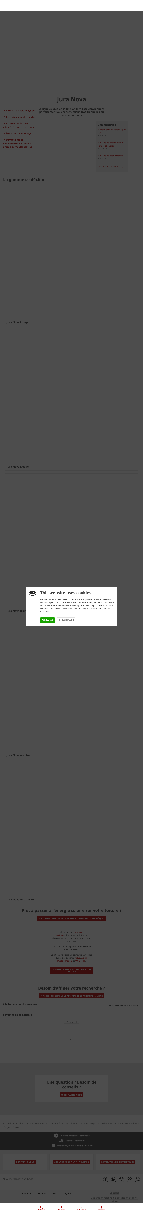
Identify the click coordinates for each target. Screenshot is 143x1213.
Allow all (47, 620)
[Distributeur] (71, 1190)
